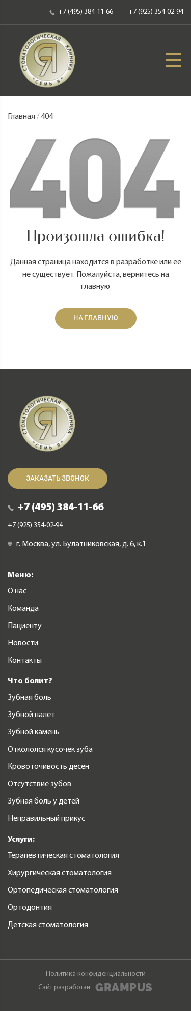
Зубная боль (29, 698)
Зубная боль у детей (43, 801)
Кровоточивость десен (48, 767)
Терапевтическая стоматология (63, 856)
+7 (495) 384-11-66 (81, 12)
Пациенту (25, 626)
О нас (17, 591)
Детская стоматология (48, 925)
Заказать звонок (57, 478)
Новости (23, 643)
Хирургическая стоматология (60, 873)
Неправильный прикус (46, 819)
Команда (23, 609)
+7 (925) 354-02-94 (155, 12)
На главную (95, 318)
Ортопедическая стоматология (63, 890)
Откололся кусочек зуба (50, 750)
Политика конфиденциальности (96, 974)
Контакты (25, 661)
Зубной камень (34, 732)
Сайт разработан (95, 987)
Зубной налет (31, 715)
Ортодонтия (30, 908)
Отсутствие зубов (39, 784)
